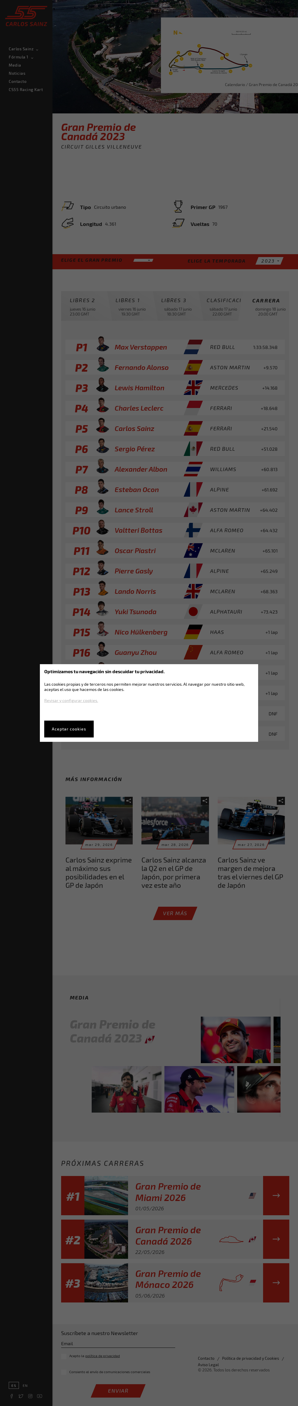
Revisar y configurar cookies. (71, 700)
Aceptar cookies (69, 728)
